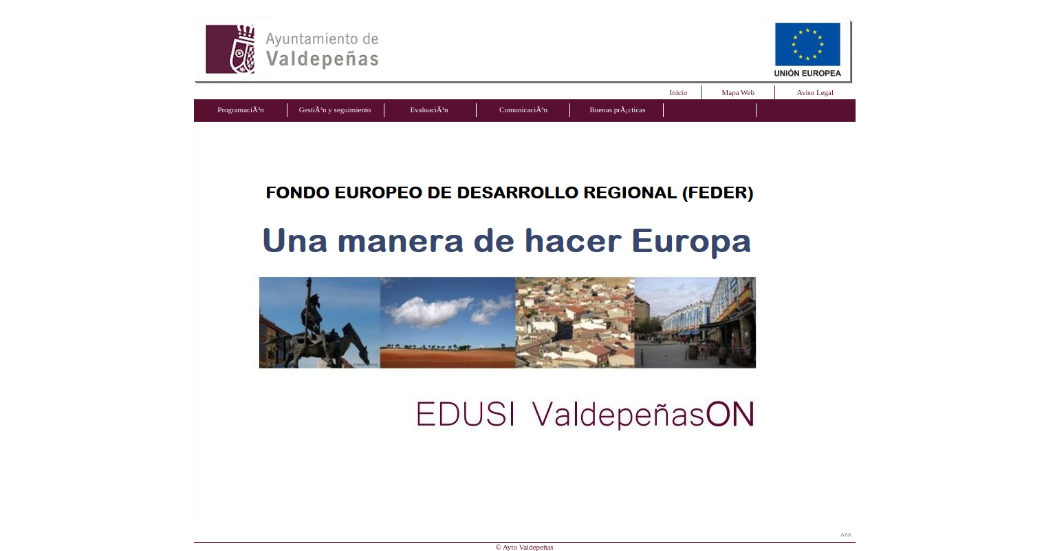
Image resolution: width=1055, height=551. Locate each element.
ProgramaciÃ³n (240, 109)
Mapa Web (738, 92)
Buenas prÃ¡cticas (618, 109)
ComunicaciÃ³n (523, 109)
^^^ (846, 535)
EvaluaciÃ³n (429, 109)
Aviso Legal (815, 92)
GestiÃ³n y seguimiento (335, 109)
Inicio (679, 92)
